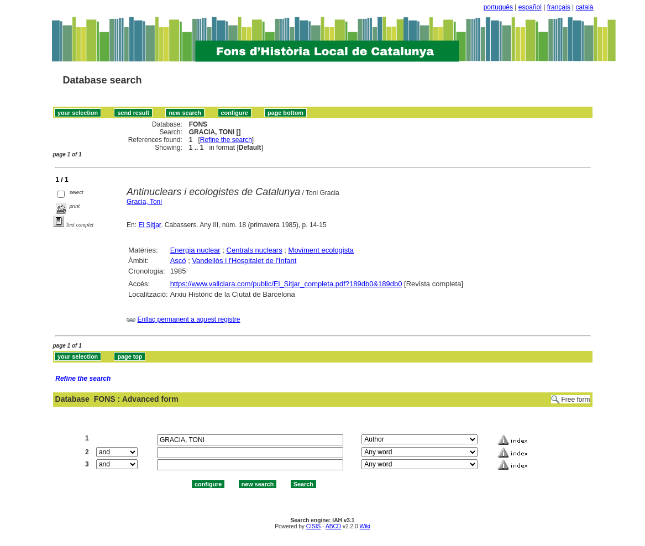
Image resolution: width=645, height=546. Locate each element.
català (584, 7)
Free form (575, 399)
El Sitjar (149, 225)
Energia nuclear (195, 250)
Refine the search (226, 140)
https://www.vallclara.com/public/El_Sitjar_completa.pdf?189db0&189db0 (286, 284)
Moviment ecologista (321, 250)
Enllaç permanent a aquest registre (188, 319)
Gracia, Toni (144, 202)
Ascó (178, 260)
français (558, 7)
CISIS (313, 526)
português (498, 7)
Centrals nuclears (254, 250)
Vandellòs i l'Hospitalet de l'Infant (244, 260)
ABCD (333, 526)
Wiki (365, 526)
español (530, 7)
